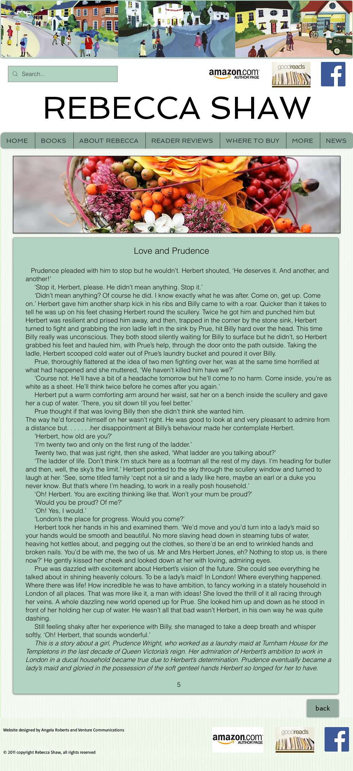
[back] (323, 708)
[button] (303, 140)
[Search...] (62, 74)
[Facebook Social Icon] (333, 74)
